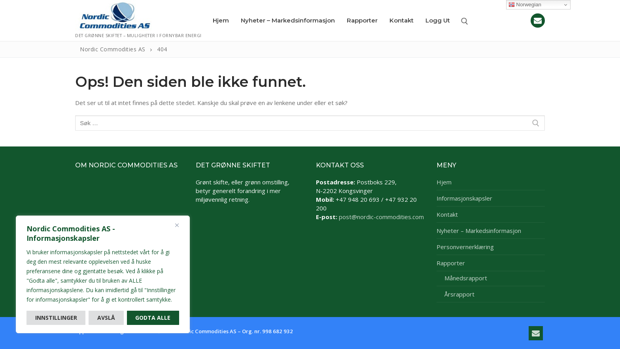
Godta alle (152, 317)
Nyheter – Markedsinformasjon (479, 231)
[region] (103, 274)
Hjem (444, 182)
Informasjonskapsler (464, 198)
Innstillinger (56, 317)
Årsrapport (459, 294)
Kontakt (447, 214)
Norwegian (524, 5)
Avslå (106, 317)
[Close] (176, 225)
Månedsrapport (465, 278)
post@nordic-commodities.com (381, 217)
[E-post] (538, 20)
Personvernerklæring (465, 247)
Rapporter (452, 263)
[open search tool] (464, 21)
